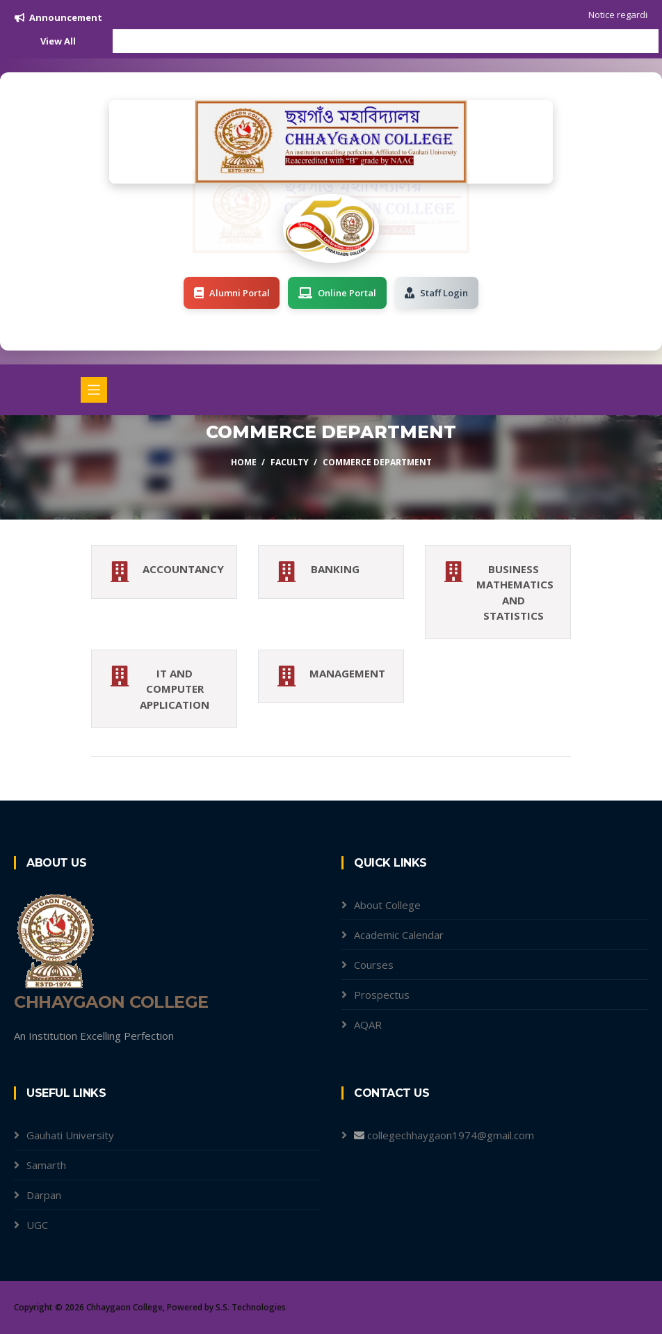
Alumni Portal (231, 293)
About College (387, 905)
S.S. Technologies (251, 1307)
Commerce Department (377, 462)
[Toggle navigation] (94, 390)
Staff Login (437, 293)
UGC (37, 1225)
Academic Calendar (399, 935)
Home (244, 462)
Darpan (43, 1195)
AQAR (368, 1024)
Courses (374, 965)
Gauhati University (70, 1135)
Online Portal (337, 293)
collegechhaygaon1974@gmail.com (450, 1135)
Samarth (46, 1165)
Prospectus (382, 995)
